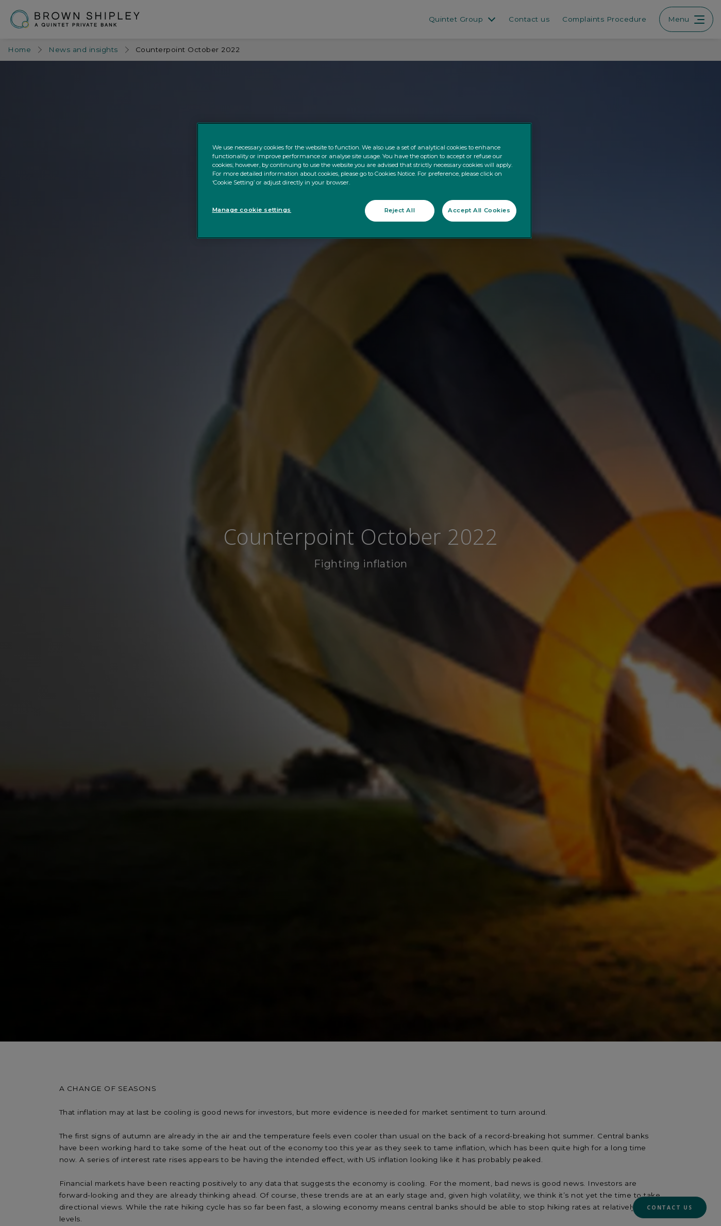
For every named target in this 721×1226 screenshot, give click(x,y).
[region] (364, 181)
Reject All (399, 210)
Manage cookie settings (252, 209)
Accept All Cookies (479, 210)
